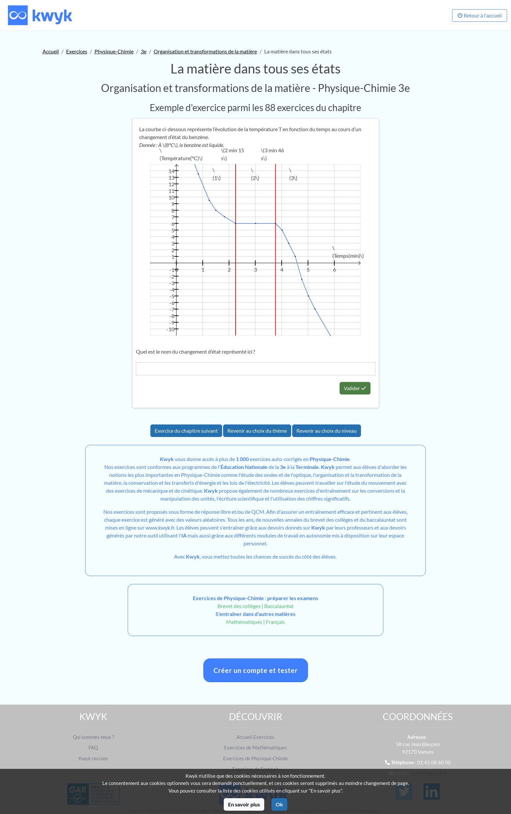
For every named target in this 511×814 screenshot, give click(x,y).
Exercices (76, 51)
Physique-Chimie (114, 51)
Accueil (50, 51)
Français (275, 622)
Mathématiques (244, 622)
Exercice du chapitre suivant (186, 430)
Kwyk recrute (93, 758)
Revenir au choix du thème (257, 430)
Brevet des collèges (239, 606)
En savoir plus (244, 804)
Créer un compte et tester (256, 670)
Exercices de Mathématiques (255, 747)
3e (143, 51)
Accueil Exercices (255, 737)
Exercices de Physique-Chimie (255, 758)
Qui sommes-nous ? (93, 737)
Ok (279, 804)
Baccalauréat (279, 606)
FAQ (93, 747)
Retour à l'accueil (479, 15)
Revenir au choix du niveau (326, 430)
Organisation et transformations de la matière (205, 51)
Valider (355, 388)
